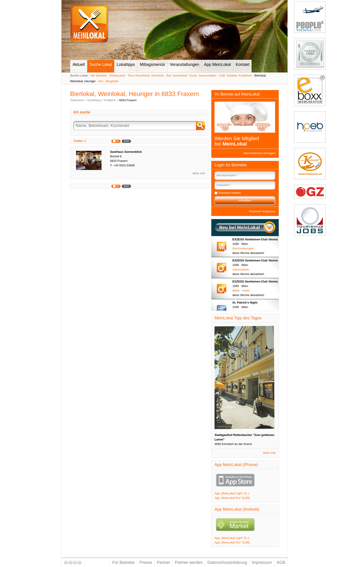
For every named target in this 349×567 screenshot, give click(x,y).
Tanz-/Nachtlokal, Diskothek (146, 75)
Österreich (77, 100)
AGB (281, 562)
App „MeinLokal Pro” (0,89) (232, 498)
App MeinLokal (217, 64)
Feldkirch (110, 100)
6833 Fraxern (128, 100)
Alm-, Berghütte (108, 81)
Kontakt (242, 64)
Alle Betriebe (98, 75)
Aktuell (79, 64)
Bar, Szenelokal (177, 75)
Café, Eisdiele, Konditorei (235, 75)
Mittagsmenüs (152, 64)
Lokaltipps (126, 64)
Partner (163, 562)
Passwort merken (229, 192)
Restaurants (117, 75)
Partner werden (189, 562)
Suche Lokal (101, 64)
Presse (145, 562)
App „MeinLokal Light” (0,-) (232, 493)
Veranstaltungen (184, 64)
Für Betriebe (123, 562)
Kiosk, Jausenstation (202, 75)
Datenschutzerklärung (227, 562)
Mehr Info (199, 173)
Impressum (262, 562)
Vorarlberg (94, 100)
